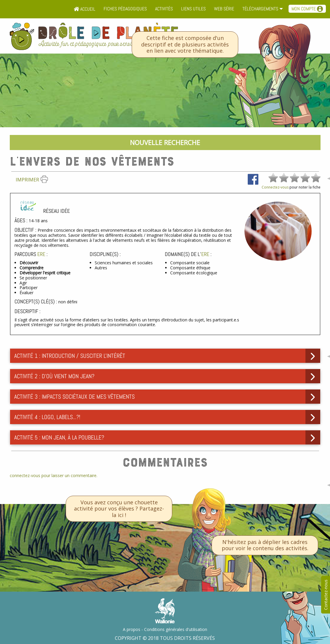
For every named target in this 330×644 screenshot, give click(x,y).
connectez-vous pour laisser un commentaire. (53, 475)
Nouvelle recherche (165, 142)
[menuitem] (84, 9)
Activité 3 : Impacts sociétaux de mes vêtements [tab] (74, 396)
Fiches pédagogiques (125, 9)
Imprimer (32, 179)
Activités (164, 9)
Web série (224, 9)
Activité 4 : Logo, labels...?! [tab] (47, 417)
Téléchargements (260, 9)
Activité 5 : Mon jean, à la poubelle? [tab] (59, 437)
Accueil (84, 9)
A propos (131, 629)
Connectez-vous (275, 187)
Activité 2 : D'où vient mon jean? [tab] (54, 376)
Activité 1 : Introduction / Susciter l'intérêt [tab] (69, 356)
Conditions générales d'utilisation (175, 629)
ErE (41, 254)
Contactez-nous (326, 594)
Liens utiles (193, 9)
